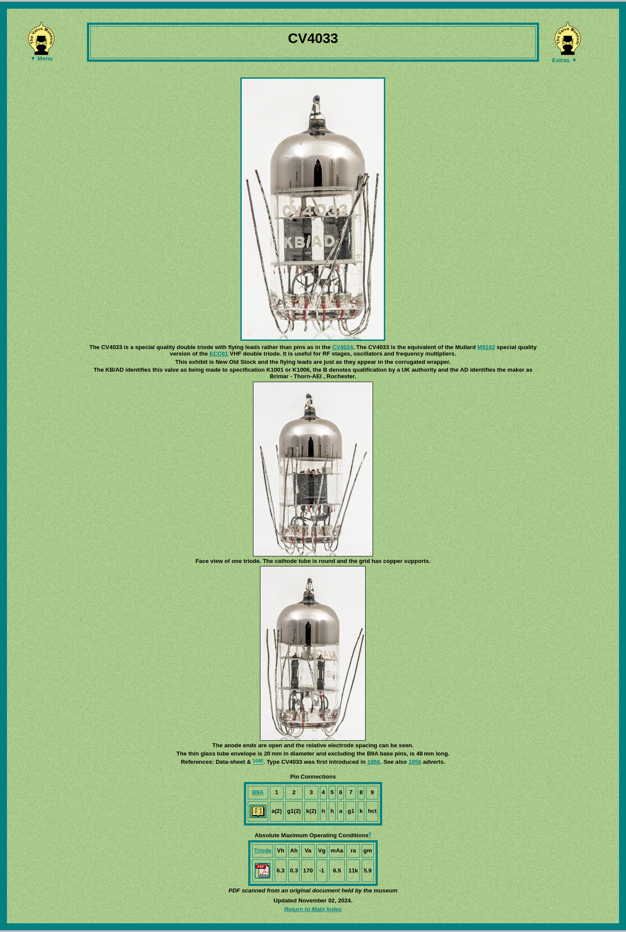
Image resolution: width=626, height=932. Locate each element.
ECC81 (219, 353)
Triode (262, 850)
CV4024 (342, 347)
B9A (258, 792)
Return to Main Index (313, 909)
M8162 (486, 347)
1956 (373, 762)
